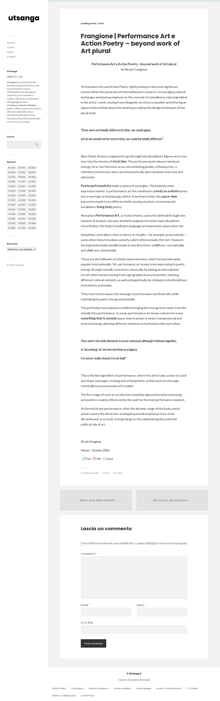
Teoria (107, 473)
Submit (11, 56)
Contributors (77, 688)
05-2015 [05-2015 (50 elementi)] (21, 172)
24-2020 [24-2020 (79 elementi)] (32, 200)
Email (142, 605)
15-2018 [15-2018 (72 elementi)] (32, 186)
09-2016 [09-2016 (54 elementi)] (32, 177)
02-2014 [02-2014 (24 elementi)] (21, 167)
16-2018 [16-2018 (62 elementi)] (11, 191)
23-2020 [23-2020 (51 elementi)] (21, 200)
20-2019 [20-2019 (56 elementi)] (21, 195)
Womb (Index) (59, 688)
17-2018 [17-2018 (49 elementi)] (21, 191)
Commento (89, 554)
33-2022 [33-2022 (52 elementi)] (32, 214)
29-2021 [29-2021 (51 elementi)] (21, 209)
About (11, 43)
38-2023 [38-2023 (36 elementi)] (21, 223)
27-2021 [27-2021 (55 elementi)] (32, 205)
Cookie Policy (87, 695)
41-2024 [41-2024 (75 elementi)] (21, 228)
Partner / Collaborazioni (64, 695)
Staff (10, 47)
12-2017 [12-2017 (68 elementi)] (32, 181)
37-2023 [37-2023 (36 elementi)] (11, 223)
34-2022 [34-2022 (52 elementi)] (11, 218)
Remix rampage (143, 688)
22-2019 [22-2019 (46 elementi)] (11, 200)
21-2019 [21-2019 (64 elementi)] (32, 195)
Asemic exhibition (122, 688)
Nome (86, 605)
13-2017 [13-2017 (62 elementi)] (11, 186)
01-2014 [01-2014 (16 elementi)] (11, 167)
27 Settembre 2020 (89, 473)
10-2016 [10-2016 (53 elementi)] (11, 181)
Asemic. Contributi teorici (169, 688)
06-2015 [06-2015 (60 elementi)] (32, 172)
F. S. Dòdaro (192, 688)
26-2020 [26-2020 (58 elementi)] (21, 205)
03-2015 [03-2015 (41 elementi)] (32, 167)
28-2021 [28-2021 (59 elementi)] (11, 209)
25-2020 (118, 473)
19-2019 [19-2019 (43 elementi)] (11, 195)
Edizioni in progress (98, 688)
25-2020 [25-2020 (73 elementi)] (11, 205)
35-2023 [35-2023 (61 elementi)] (21, 218)
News (10, 52)
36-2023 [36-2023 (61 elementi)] (32, 218)
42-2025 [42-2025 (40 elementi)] (32, 228)
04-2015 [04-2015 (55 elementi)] (11, 172)
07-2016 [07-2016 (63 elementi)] (11, 177)
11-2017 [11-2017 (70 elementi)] (21, 181)
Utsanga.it (134, 673)
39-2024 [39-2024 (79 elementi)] (32, 223)
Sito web (87, 622)
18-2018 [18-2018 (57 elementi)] (32, 191)
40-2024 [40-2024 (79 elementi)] (11, 228)
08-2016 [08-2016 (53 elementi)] (21, 177)
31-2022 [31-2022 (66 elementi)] (11, 214)
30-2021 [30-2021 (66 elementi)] (32, 209)
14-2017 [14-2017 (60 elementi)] (21, 186)
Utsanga (19, 265)
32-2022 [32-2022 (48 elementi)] (21, 214)
